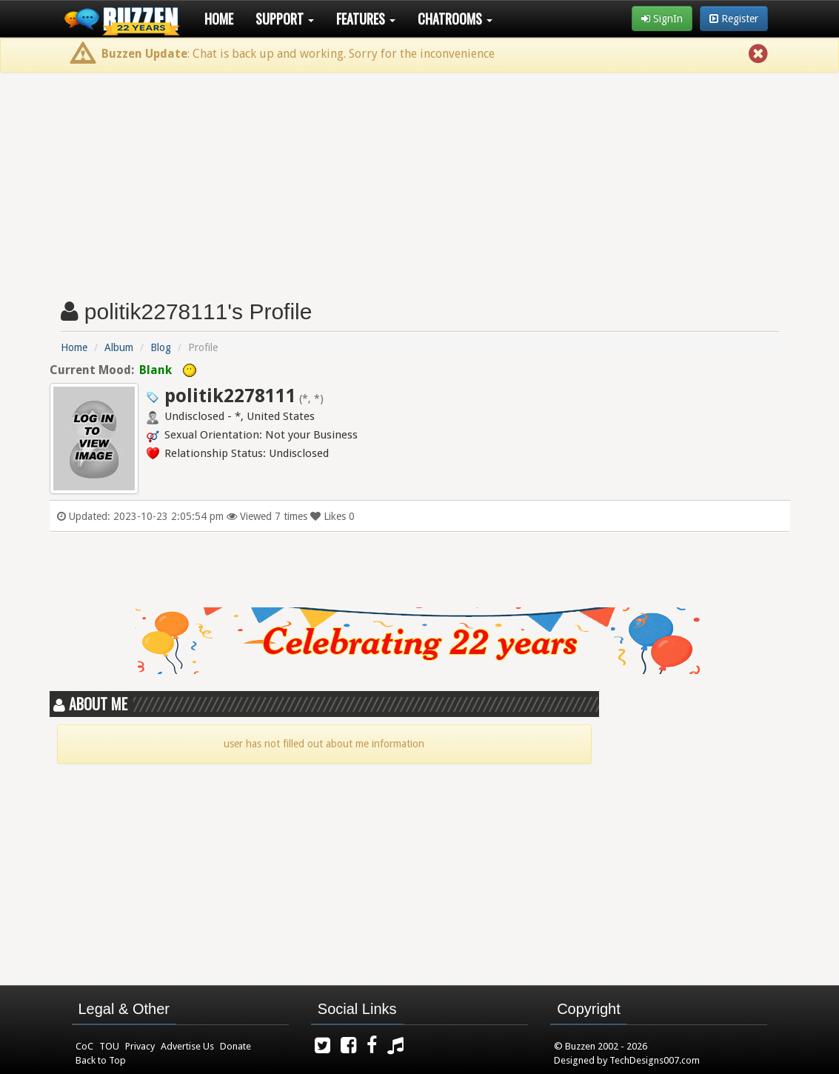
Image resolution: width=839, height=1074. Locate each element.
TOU (109, 1046)
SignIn (662, 18)
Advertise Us (187, 1046)
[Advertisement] (419, 180)
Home (218, 18)
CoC (84, 1046)
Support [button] (284, 18)
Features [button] (365, 18)
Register (733, 18)
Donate (235, 1046)
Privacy (140, 1046)
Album (118, 347)
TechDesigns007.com (654, 1060)
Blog (160, 347)
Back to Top (101, 1060)
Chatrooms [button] (455, 18)
